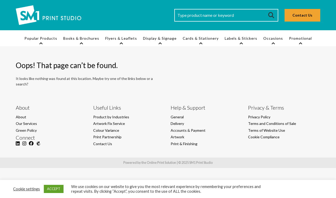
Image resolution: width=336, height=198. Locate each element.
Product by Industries (111, 117)
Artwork (177, 137)
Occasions (273, 38)
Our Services (26, 123)
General (177, 117)
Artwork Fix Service (109, 123)
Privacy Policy (259, 117)
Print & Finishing (184, 143)
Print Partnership (107, 137)
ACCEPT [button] (53, 189)
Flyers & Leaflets (121, 38)
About (21, 117)
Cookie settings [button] (26, 189)
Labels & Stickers (241, 38)
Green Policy (26, 130)
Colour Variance (106, 130)
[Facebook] (31, 146)
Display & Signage (160, 38)
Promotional (300, 38)
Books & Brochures (81, 38)
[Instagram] (24, 146)
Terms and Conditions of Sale (272, 123)
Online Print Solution (161, 162)
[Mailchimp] (38, 146)
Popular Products (40, 38)
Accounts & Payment (188, 130)
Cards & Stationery (201, 38)
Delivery (177, 123)
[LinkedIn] (18, 146)
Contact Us (302, 15)
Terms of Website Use (266, 130)
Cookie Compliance (264, 137)
